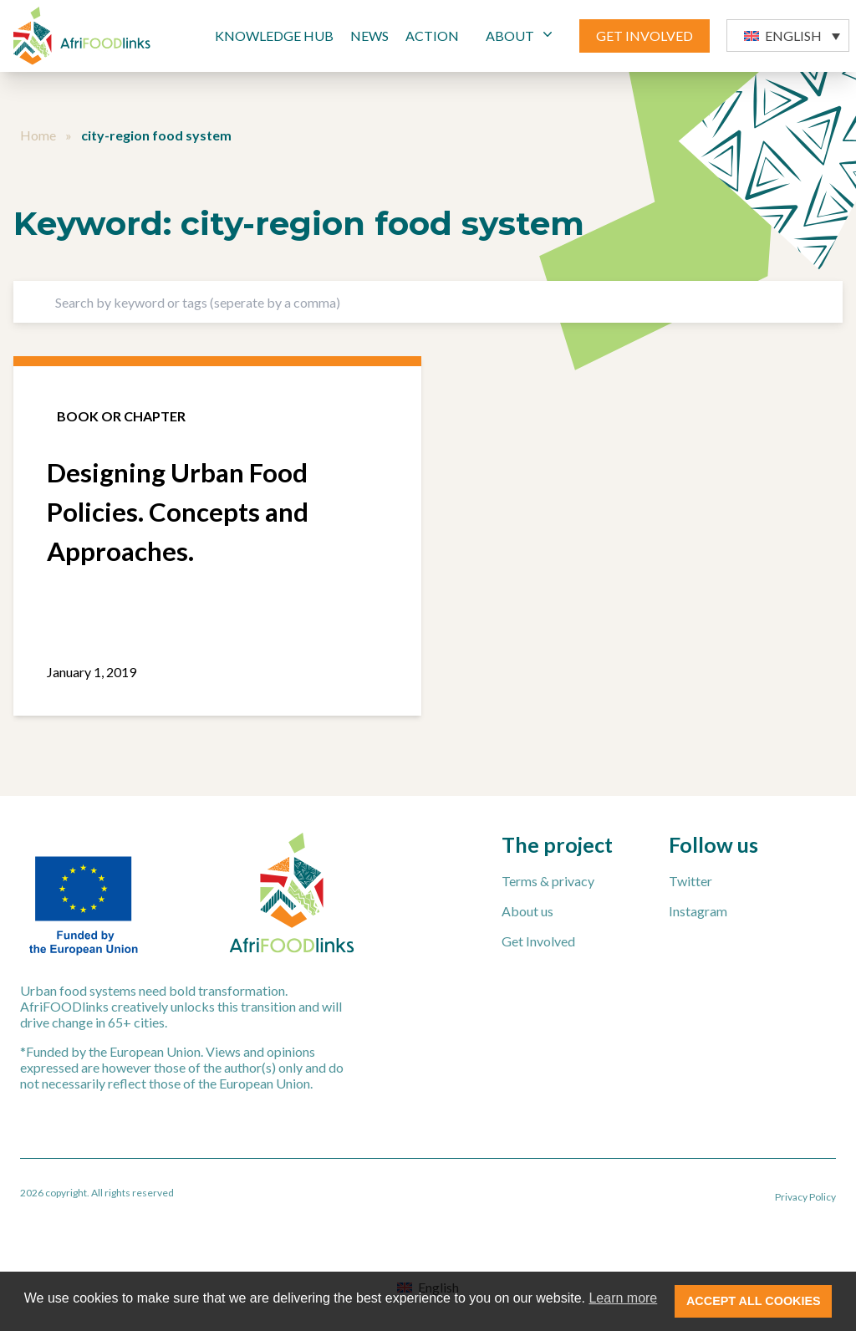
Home (38, 135)
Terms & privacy (548, 881)
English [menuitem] (793, 35)
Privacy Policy (805, 1197)
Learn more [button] (622, 1298)
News (369, 35)
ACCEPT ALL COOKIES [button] (753, 1301)
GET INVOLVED (644, 35)
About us (527, 911)
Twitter (690, 881)
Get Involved (538, 941)
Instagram (698, 911)
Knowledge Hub (274, 35)
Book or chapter (121, 416)
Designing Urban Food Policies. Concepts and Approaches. (177, 511)
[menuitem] (787, 35)
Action (432, 35)
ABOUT (521, 34)
